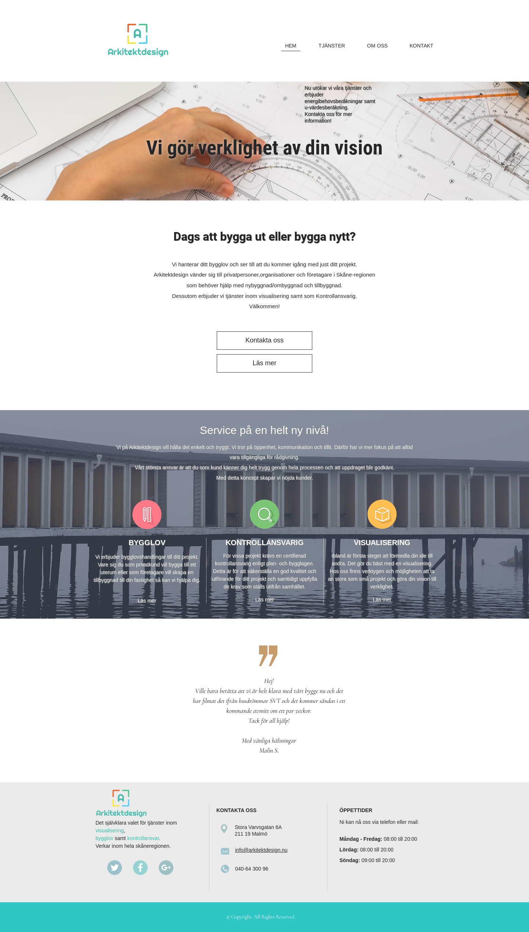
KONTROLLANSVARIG (265, 542)
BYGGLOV (147, 542)
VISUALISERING (382, 542)
